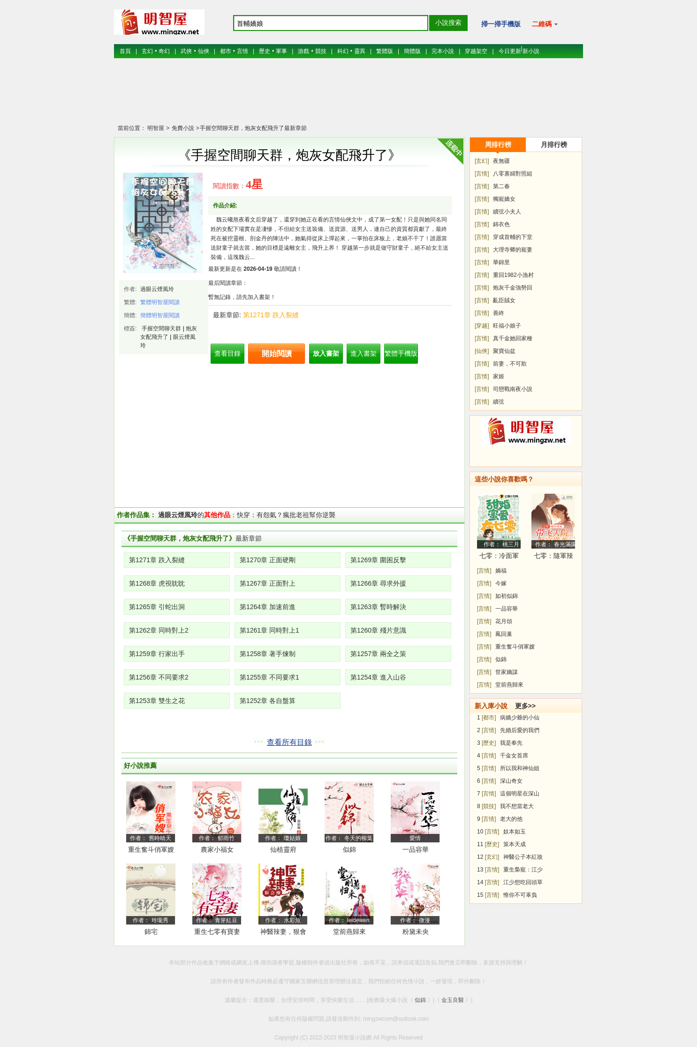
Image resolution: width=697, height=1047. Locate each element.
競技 (320, 51)
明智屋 (155, 128)
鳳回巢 (503, 634)
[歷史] (489, 743)
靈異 (359, 51)
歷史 (264, 51)
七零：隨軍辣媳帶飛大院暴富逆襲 (553, 557)
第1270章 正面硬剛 (267, 560)
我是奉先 (511, 743)
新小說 (531, 51)
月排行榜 (554, 144)
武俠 (186, 51)
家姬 (498, 376)
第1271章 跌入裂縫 (271, 315)
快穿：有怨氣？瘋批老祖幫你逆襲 (286, 515)
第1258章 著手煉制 (267, 653)
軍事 (281, 51)
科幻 (342, 51)
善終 (498, 313)
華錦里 (501, 262)
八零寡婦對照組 (512, 173)
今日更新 (510, 51)
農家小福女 (217, 849)
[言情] (482, 173)
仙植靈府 (283, 849)
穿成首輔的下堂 (512, 237)
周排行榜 (498, 144)
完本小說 (443, 51)
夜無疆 (501, 161)
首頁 (125, 51)
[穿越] (482, 325)
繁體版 (384, 51)
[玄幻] (482, 161)
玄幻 (147, 51)
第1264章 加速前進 (267, 607)
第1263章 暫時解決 (378, 607)
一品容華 (415, 849)
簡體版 (412, 51)
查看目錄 (227, 353)
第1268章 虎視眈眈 (157, 583)
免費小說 (182, 128)
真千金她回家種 (512, 338)
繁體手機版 (401, 353)
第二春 (501, 186)
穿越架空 (476, 51)
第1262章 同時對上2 (159, 630)
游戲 (303, 51)
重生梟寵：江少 (523, 869)
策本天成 (514, 844)
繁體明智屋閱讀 (160, 302)
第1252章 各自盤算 (267, 700)
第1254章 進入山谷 (378, 677)
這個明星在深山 (519, 793)
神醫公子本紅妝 (523, 857)
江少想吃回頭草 (523, 882)
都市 (225, 51)
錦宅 (151, 931)
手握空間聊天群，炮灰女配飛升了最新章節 (253, 128)
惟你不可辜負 (520, 895)
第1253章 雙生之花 (157, 700)
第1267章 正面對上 (267, 583)
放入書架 (326, 353)
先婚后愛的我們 (519, 730)
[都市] (489, 717)
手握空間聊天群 (161, 328)
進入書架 (363, 353)
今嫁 (501, 583)
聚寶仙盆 (504, 351)
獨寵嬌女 (504, 199)
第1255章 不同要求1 (269, 677)
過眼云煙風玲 (157, 289)
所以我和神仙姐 (519, 768)
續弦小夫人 (507, 211)
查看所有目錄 (289, 742)
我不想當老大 (517, 806)
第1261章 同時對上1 (269, 630)
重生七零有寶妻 (217, 931)
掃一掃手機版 (501, 24)
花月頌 (503, 621)
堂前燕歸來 (349, 931)
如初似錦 (506, 596)
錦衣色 (501, 224)
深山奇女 (511, 781)
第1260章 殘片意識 (378, 630)
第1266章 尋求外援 (378, 583)
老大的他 (511, 819)
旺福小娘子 (507, 325)
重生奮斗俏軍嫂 (151, 849)
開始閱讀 (277, 354)
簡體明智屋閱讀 (160, 315)
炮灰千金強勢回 (512, 287)
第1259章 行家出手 (157, 653)
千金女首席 (514, 755)
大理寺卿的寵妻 (512, 249)
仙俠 (203, 51)
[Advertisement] (348, 96)
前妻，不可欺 (510, 363)
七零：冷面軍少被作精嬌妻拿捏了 (499, 557)
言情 (242, 51)
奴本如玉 (514, 831)
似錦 (349, 849)
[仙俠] (482, 351)
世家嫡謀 (506, 672)
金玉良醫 (452, 1000)
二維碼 (545, 24)
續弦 (498, 401)
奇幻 (164, 51)
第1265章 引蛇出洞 (157, 607)
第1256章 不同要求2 (159, 677)
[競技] (489, 806)
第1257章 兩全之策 (378, 653)
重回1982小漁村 (513, 275)
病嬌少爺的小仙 (519, 717)
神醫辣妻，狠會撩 (283, 933)
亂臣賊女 (504, 300)
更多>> (525, 706)
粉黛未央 (415, 931)
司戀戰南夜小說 (512, 389)
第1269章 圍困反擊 (378, 560)
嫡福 (501, 570)
